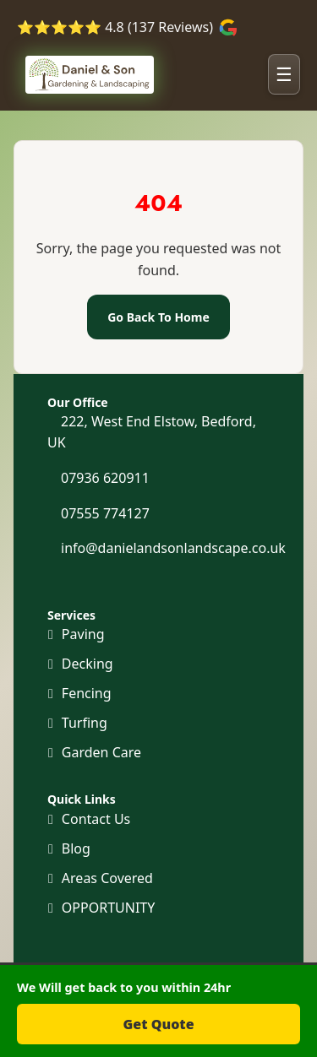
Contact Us (96, 819)
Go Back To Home (158, 317)
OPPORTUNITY (108, 907)
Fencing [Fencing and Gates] (87, 693)
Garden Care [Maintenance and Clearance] (101, 752)
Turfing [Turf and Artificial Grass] (84, 722)
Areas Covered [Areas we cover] (107, 878)
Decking (87, 663)
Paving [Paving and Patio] (83, 634)
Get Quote (158, 1024)
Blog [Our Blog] (76, 848)
